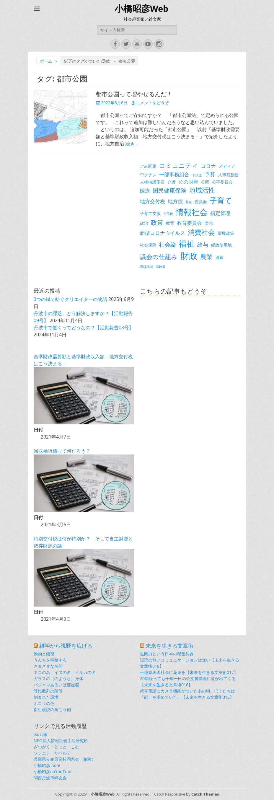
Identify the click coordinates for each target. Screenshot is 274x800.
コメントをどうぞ (152, 102)
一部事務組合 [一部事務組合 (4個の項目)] (174, 174)
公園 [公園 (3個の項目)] (205, 182)
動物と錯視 (44, 653)
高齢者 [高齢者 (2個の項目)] (160, 267)
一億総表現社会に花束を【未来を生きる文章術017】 (189, 672)
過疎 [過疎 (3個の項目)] (219, 257)
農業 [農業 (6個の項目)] (206, 256)
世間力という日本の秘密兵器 (167, 653)
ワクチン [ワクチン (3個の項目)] (148, 174)
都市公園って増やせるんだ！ (134, 94)
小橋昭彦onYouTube (53, 771)
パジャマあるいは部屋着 (56, 684)
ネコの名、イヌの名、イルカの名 (65, 672)
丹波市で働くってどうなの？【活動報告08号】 (83, 327)
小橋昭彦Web (141, 9)
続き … (132, 143)
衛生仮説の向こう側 (52, 709)
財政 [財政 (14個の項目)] (189, 256)
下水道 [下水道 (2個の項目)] (197, 175)
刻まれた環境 (46, 697)
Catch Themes (205, 794)
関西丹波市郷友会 (50, 778)
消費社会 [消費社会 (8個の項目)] (201, 232)
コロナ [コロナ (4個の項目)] (208, 165)
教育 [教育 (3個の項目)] (170, 223)
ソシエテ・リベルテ (52, 753)
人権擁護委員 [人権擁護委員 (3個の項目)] (152, 182)
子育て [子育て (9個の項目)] (221, 200)
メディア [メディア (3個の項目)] (226, 166)
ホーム (49, 61)
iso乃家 (41, 734)
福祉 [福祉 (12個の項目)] (187, 243)
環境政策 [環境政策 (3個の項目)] (226, 233)
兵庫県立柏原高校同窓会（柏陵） (65, 759)
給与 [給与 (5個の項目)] (202, 244)
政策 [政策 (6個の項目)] (157, 222)
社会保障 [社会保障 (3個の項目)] (148, 245)
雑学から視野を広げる (65, 646)
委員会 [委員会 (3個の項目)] (201, 201)
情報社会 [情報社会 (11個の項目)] (192, 212)
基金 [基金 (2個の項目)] (188, 202)
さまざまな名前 (48, 666)
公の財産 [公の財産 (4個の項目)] (188, 181)
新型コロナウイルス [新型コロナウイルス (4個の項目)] (162, 232)
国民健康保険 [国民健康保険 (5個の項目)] (169, 190)
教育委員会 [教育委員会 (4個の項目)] (189, 222)
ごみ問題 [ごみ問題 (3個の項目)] (148, 166)
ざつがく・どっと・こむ (56, 747)
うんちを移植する (50, 660)
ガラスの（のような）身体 (58, 678)
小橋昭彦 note (47, 765)
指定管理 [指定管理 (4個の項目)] (220, 213)
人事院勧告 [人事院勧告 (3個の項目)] (228, 174)
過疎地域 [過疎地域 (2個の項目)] (146, 267)
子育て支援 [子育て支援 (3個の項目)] (150, 213)
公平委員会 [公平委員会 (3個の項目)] (222, 182)
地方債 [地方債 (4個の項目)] (175, 201)
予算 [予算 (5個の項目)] (210, 174)
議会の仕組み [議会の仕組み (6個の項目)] (159, 256)
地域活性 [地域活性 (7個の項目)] (202, 190)
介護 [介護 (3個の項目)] (171, 182)
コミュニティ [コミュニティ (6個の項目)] (178, 165)
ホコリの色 (44, 703)
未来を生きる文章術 (169, 646)
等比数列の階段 (48, 691)
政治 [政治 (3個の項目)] (144, 223)
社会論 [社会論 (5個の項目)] (167, 244)
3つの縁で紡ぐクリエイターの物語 (70, 299)
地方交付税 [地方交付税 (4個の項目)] (152, 201)
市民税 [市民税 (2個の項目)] (168, 214)
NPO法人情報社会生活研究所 (61, 740)
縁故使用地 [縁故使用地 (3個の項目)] (221, 245)
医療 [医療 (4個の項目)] (145, 190)
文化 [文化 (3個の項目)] (209, 223)
